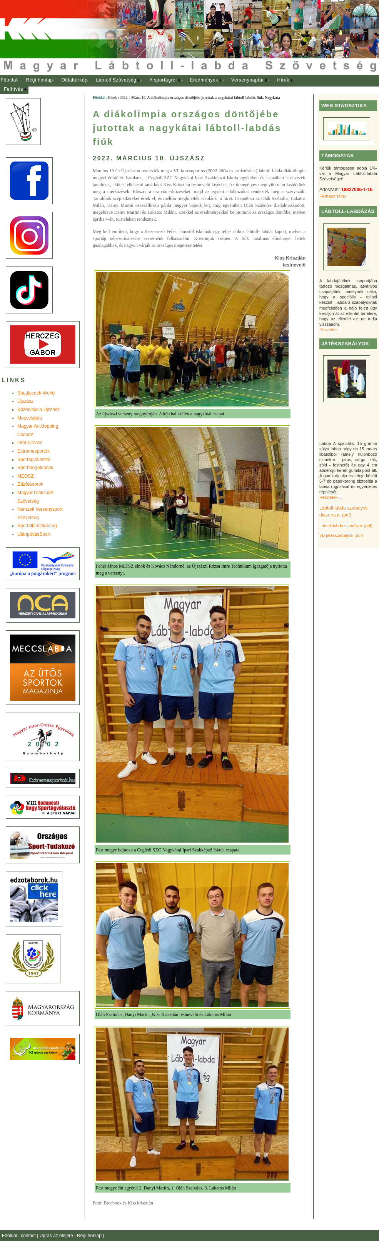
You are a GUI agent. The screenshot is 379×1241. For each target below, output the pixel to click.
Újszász (25, 401)
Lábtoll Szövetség (116, 80)
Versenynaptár (247, 80)
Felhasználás (333, 196)
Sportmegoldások (35, 467)
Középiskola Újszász (38, 409)
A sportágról (163, 80)
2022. (124, 97)
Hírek (283, 80)
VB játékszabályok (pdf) (341, 535)
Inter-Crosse (30, 442)
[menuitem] (9, 80)
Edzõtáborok (30, 484)
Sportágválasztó (33, 459)
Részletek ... (330, 329)
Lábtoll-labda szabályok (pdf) (345, 525)
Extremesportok (33, 451)
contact (29, 1235)
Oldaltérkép (75, 80)
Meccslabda (29, 418)
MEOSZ (25, 476)
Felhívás (13, 89)
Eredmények (204, 80)
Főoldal (9, 80)
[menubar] (154, 85)
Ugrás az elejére (57, 1235)
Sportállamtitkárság (37, 525)
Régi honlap (39, 80)
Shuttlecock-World (36, 393)
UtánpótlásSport (33, 534)
